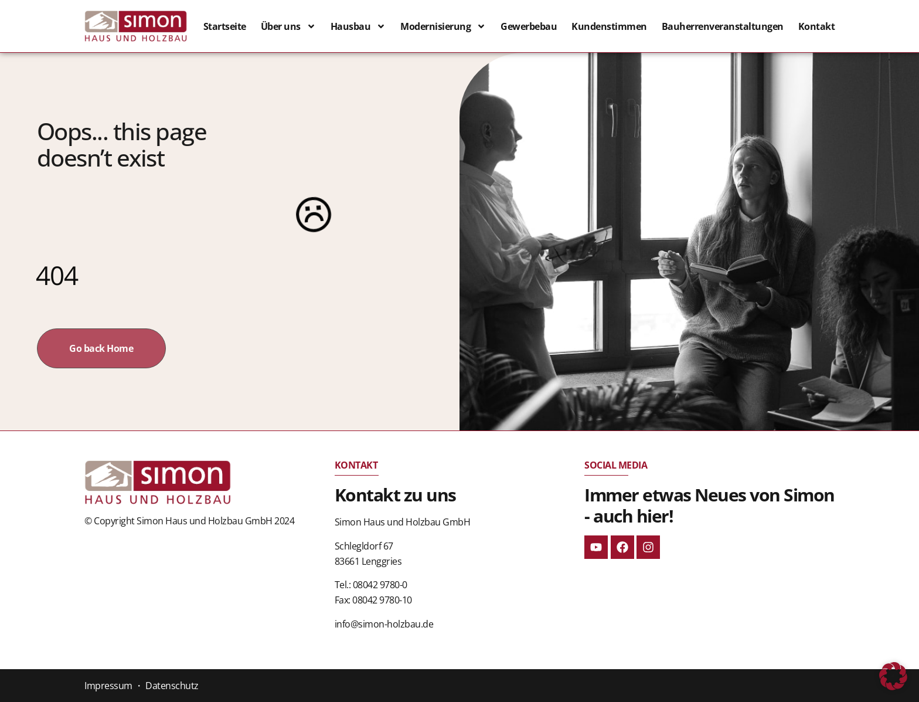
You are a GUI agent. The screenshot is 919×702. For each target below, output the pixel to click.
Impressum (108, 685)
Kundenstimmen (609, 26)
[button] (893, 676)
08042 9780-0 (380, 584)
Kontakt (816, 26)
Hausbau (358, 26)
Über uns (288, 26)
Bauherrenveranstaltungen (723, 26)
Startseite (224, 26)
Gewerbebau (529, 26)
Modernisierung (443, 26)
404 (57, 275)
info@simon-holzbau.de (384, 624)
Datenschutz (172, 685)
